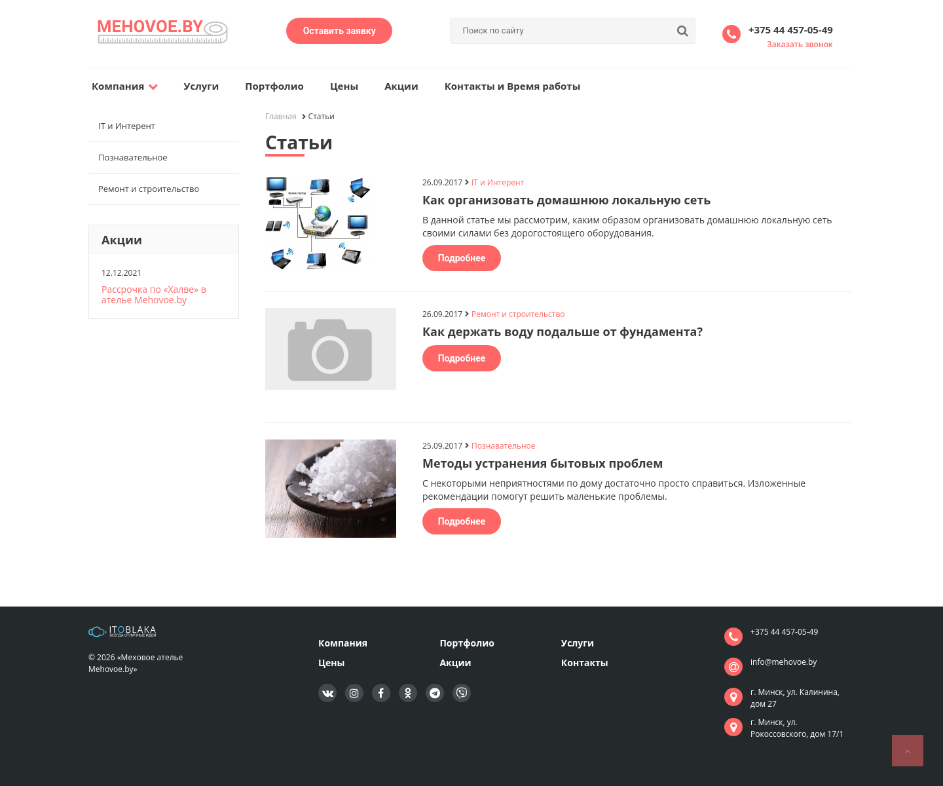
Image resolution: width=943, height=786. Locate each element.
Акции (401, 85)
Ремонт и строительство (148, 189)
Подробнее (462, 258)
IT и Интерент (126, 126)
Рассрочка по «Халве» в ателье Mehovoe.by (154, 294)
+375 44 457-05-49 (791, 29)
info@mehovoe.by (783, 661)
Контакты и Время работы (513, 85)
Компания (125, 85)
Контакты (584, 662)
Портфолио (274, 85)
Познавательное (133, 157)
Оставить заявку (339, 31)
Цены (344, 85)
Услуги (201, 85)
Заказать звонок (800, 44)
